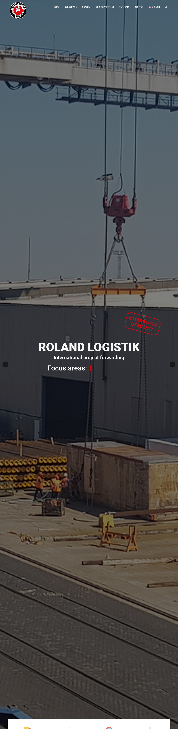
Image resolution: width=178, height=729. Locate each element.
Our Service (71, 7)
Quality (86, 7)
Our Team (124, 7)
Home (56, 7)
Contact (138, 7)
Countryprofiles (105, 7)
